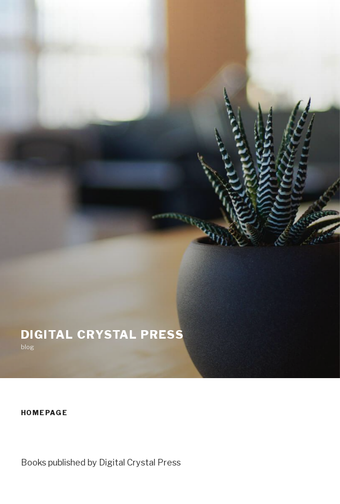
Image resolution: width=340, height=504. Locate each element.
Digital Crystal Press (102, 335)
